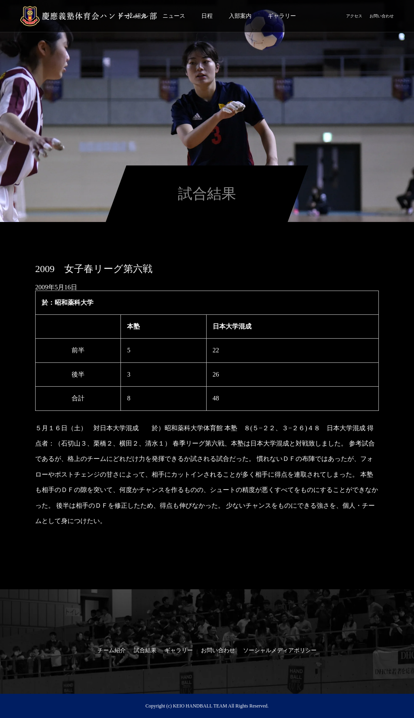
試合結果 (145, 650)
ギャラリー (282, 16)
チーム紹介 (111, 650)
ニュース (174, 16)
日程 (207, 16)
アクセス (354, 16)
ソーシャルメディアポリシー (280, 650)
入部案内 (240, 16)
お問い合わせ (382, 16)
